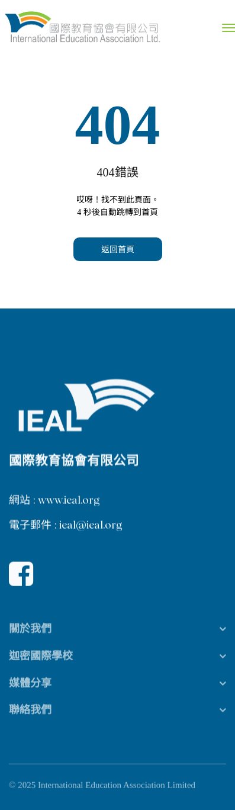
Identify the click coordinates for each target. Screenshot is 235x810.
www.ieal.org (69, 501)
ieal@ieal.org (91, 525)
